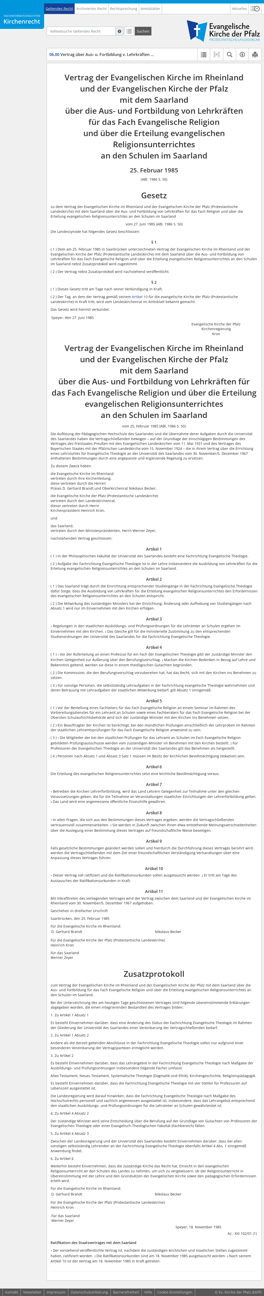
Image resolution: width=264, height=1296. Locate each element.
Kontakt (11, 1292)
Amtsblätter (150, 8)
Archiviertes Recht (91, 8)
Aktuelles (239, 8)
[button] (255, 8)
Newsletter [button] (32, 1292)
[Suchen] (143, 31)
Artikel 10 (140, 296)
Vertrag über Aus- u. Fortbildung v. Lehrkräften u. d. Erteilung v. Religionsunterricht (133, 54)
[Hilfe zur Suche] (119, 31)
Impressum (56, 1292)
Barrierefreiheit (126, 1292)
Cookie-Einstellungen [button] (174, 1292)
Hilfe (148, 1292)
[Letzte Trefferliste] (129, 31)
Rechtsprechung (123, 8)
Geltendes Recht (59, 8)
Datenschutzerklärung (89, 1292)
